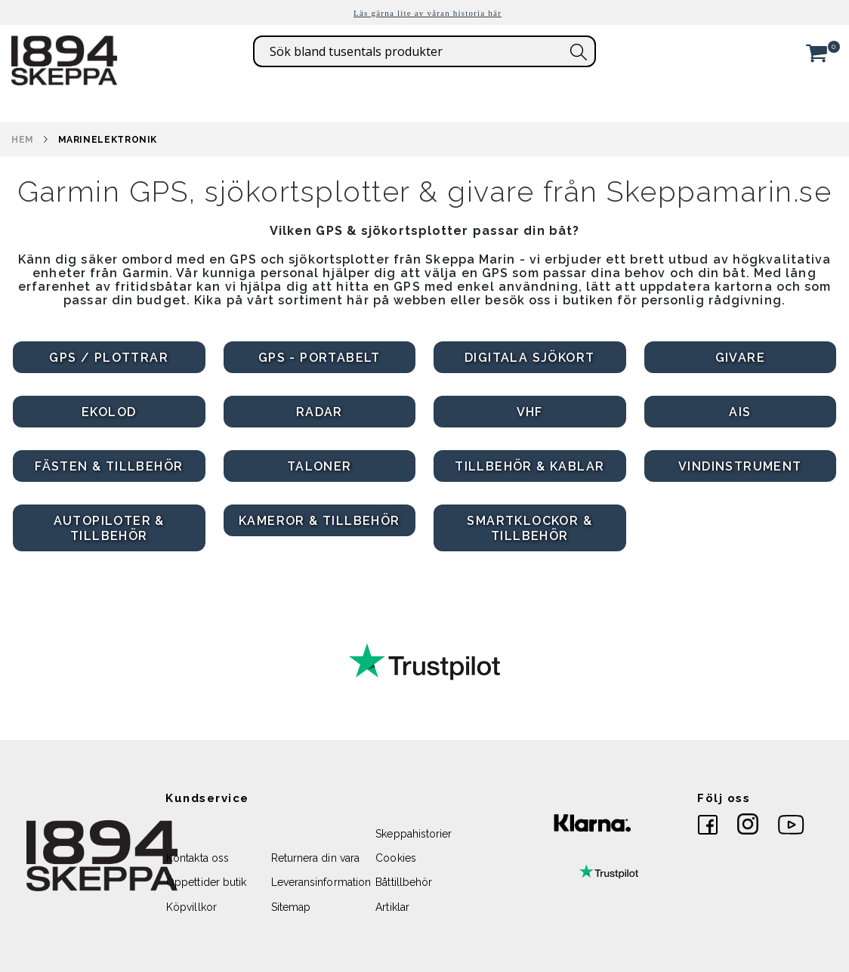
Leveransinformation (321, 882)
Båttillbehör (403, 882)
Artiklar (392, 907)
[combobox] (424, 51)
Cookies (395, 858)
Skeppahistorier (413, 834)
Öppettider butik (206, 882)
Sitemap (290, 907)
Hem (22, 139)
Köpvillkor (191, 907)
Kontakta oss (197, 858)
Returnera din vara (315, 858)
